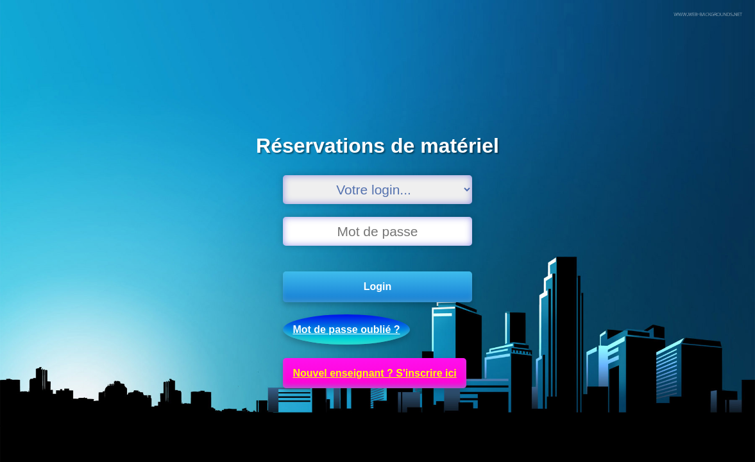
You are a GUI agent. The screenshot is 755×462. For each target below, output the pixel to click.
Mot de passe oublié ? (346, 329)
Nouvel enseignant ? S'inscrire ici (374, 373)
